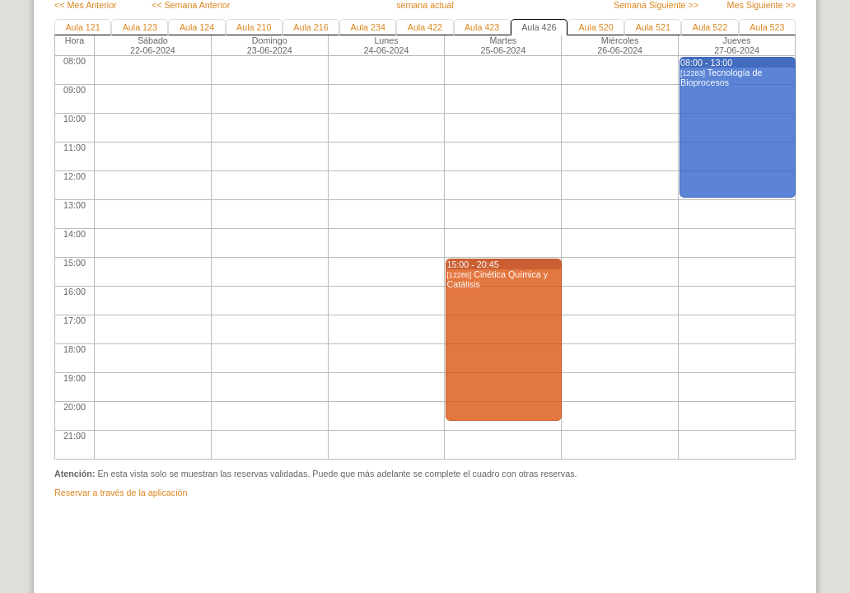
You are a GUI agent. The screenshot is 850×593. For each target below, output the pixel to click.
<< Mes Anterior (85, 5)
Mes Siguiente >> (761, 5)
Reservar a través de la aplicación (120, 492)
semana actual (425, 5)
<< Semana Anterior (191, 5)
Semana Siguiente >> (656, 5)
